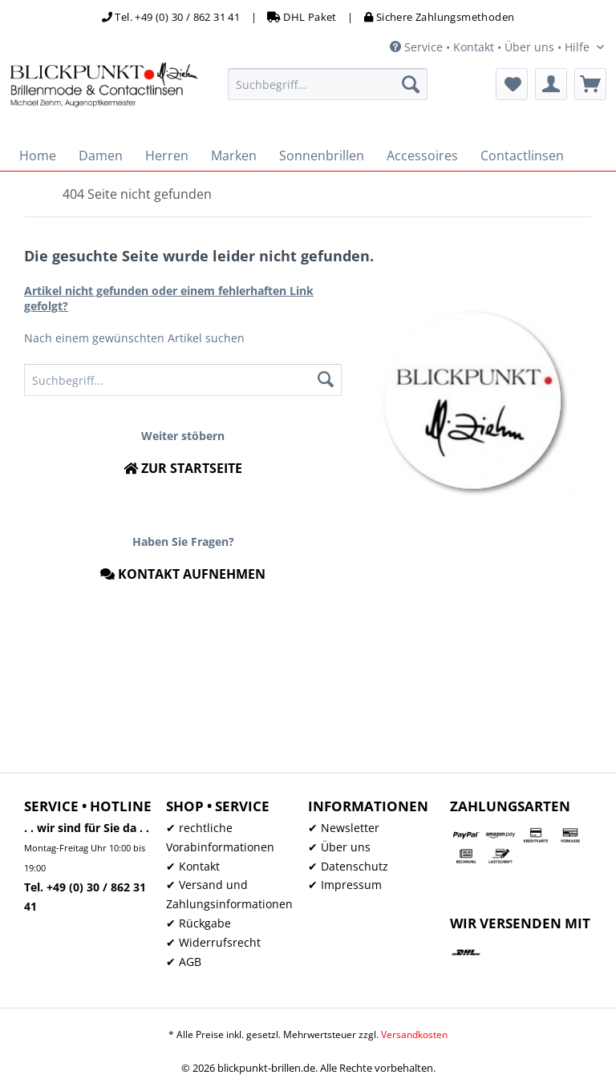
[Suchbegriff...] (328, 84)
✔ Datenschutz (348, 866)
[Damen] (100, 155)
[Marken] (234, 155)
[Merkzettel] (512, 84)
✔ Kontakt (193, 866)
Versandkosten (414, 1034)
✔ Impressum (345, 884)
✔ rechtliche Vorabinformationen (220, 837)
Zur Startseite (183, 468)
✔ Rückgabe (198, 923)
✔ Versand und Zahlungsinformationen (229, 894)
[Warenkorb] (590, 84)
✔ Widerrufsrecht (213, 942)
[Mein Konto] (551, 84)
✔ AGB (183, 961)
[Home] (37, 155)
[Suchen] (411, 84)
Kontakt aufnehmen (182, 574)
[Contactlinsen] (522, 155)
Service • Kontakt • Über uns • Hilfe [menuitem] (491, 47)
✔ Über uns (339, 847)
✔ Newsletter (343, 827)
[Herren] (167, 155)
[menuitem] (328, 84)
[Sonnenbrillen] (321, 155)
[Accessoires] (422, 155)
